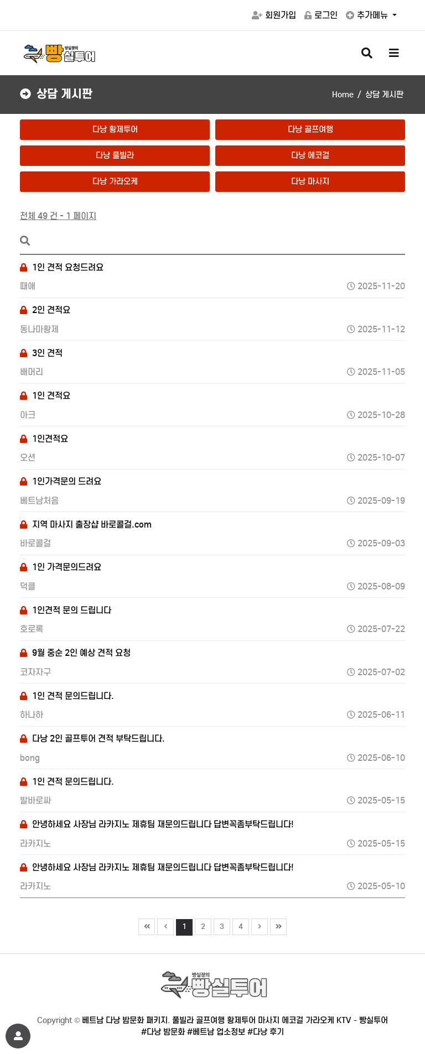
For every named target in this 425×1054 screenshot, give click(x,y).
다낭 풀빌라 (115, 155)
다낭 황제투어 (115, 129)
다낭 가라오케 (115, 181)
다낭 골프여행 (310, 129)
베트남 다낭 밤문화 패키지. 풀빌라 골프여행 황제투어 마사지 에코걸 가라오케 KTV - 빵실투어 (235, 1020)
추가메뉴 (368, 15)
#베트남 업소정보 (216, 1032)
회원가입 (274, 15)
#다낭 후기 (265, 1032)
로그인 (321, 15)
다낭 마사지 (310, 181)
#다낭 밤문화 (163, 1032)
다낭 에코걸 (310, 155)
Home (343, 95)
